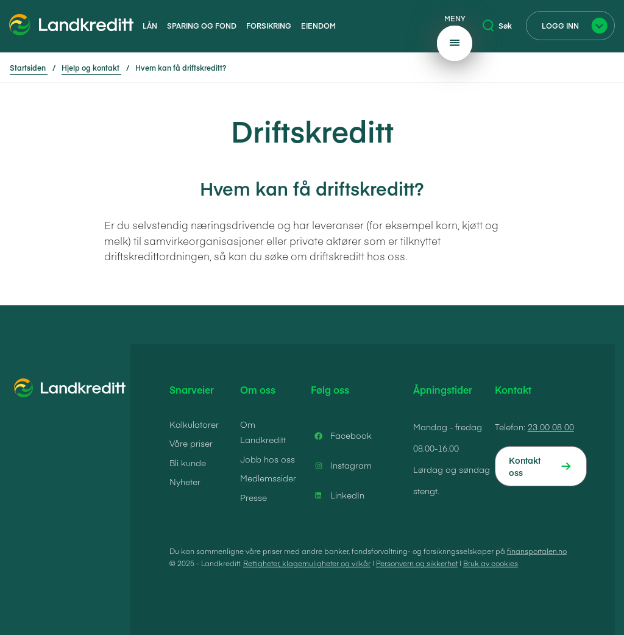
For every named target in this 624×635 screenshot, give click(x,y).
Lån (150, 25)
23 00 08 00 (551, 426)
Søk (497, 26)
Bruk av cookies (490, 563)
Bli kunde (187, 462)
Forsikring (268, 25)
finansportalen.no (537, 551)
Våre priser (191, 443)
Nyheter (184, 481)
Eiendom (318, 25)
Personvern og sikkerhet (417, 563)
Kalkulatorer (194, 424)
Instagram (341, 465)
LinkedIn (337, 495)
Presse (253, 497)
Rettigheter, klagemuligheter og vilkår (306, 563)
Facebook (341, 435)
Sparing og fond (201, 25)
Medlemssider (268, 478)
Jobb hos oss (267, 459)
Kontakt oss (525, 466)
